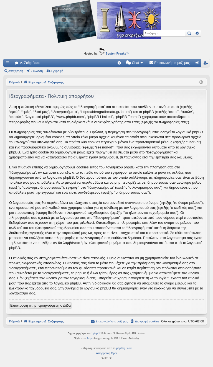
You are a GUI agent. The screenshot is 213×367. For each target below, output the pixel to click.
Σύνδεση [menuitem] (198, 64)
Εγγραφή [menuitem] (207, 64)
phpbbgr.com (124, 348)
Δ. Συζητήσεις (30, 63)
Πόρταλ (14, 82)
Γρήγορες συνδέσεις (9, 64)
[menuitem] (119, 63)
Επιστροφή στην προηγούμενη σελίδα (40, 305)
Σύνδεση (37, 71)
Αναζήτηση (15, 71)
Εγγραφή (57, 71)
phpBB (97, 333)
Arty (89, 338)
